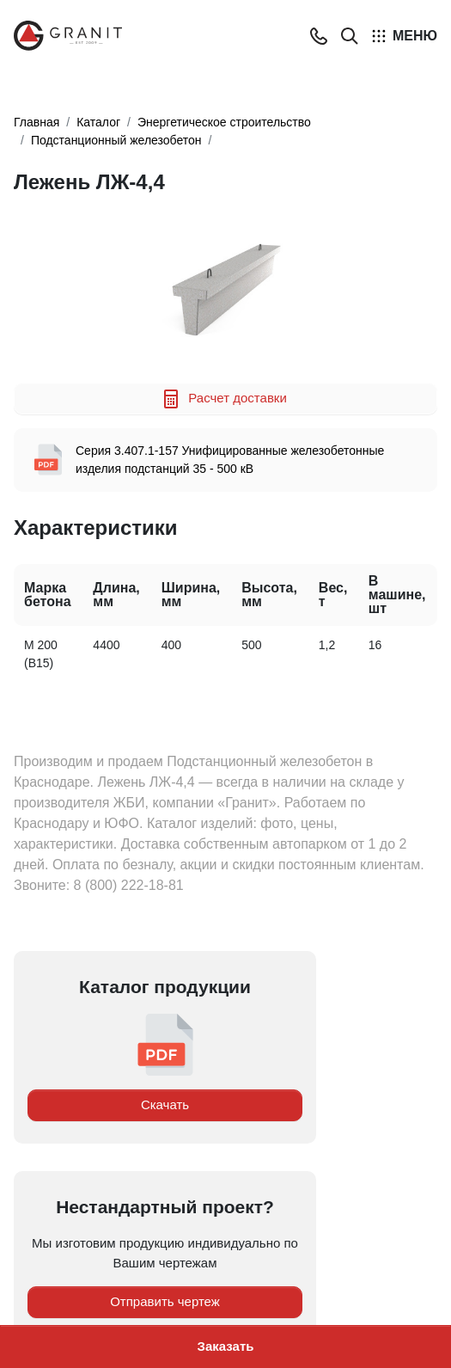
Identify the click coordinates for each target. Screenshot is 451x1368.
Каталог (98, 122)
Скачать (165, 1104)
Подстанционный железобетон (116, 140)
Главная (36, 122)
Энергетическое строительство (224, 122)
